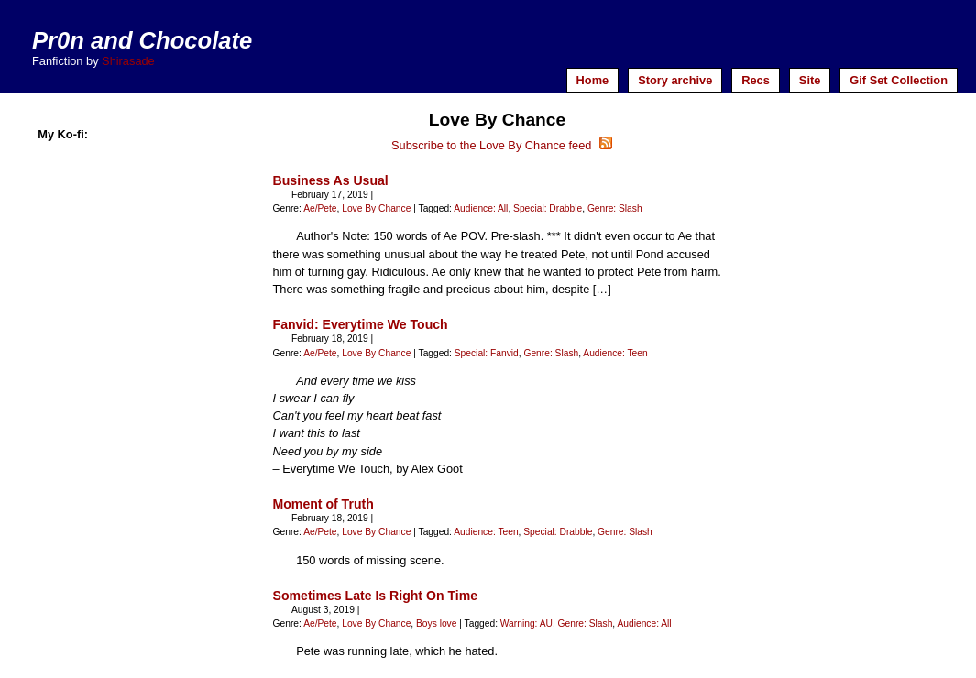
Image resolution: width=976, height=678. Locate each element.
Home (592, 80)
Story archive (675, 80)
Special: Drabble (547, 208)
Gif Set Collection (899, 80)
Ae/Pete (319, 208)
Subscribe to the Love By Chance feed (501, 145)
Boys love (436, 623)
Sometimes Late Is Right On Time (375, 595)
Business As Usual (331, 180)
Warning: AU (526, 623)
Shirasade (128, 61)
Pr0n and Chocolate (142, 40)
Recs (755, 80)
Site (809, 80)
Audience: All (481, 208)
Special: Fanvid (487, 353)
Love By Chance (376, 208)
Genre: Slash (614, 208)
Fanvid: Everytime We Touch (360, 324)
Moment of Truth (323, 504)
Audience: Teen (615, 353)
